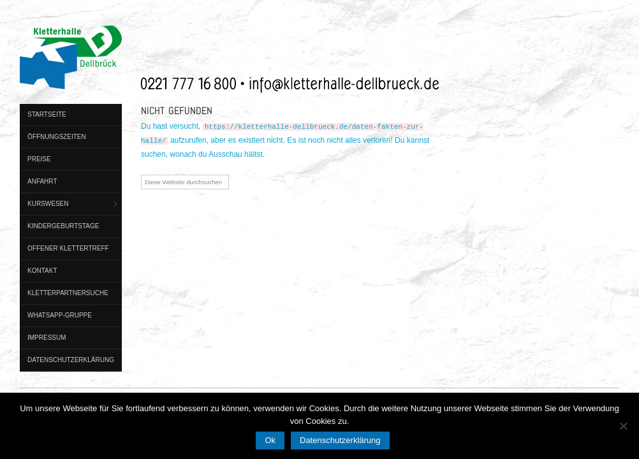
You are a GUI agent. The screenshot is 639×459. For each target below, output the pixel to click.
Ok (270, 440)
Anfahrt (42, 181)
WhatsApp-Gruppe (59, 315)
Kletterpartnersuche (67, 292)
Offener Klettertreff (68, 248)
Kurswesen (47, 203)
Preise (39, 159)
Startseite (46, 114)
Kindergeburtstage (63, 225)
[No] (623, 425)
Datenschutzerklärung (70, 359)
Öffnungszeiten (56, 136)
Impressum (46, 337)
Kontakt (42, 270)
